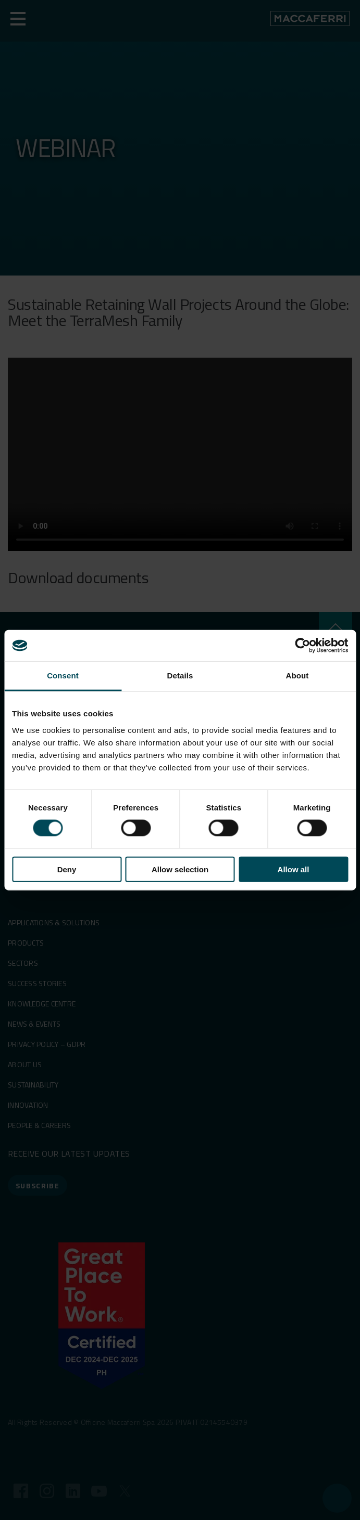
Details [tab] (180, 675)
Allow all (293, 868)
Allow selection (180, 868)
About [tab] (297, 675)
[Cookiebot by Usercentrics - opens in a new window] (302, 645)
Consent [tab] (63, 675)
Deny (67, 868)
